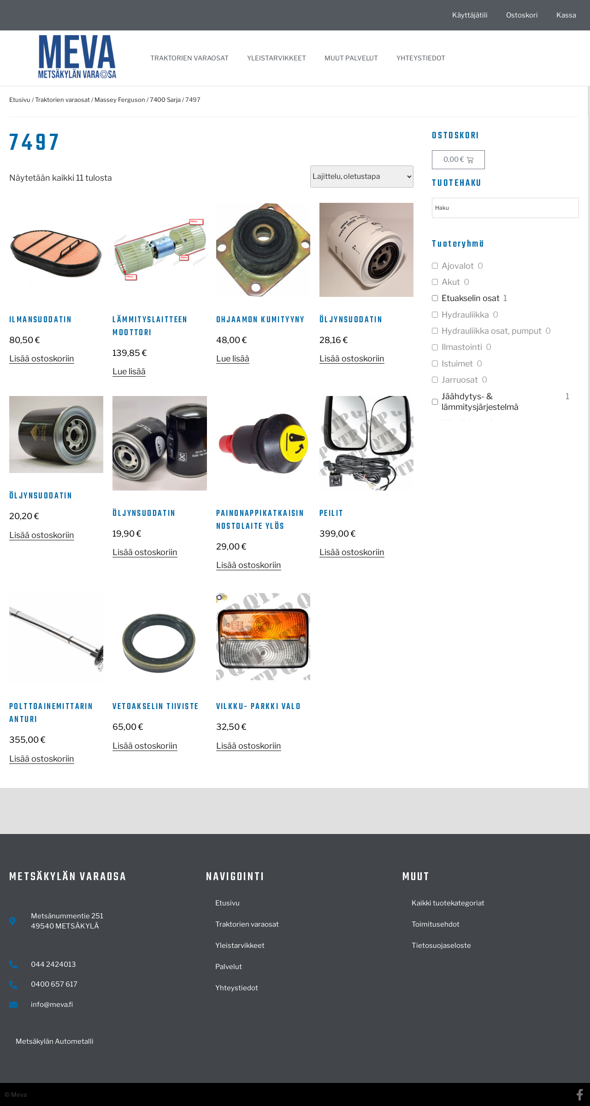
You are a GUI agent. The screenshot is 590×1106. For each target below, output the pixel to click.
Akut (451, 282)
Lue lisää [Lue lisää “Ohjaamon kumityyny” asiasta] (232, 358)
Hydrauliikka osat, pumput (492, 331)
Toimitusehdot (436, 924)
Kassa (566, 15)
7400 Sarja (165, 99)
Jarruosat (460, 379)
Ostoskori (522, 15)
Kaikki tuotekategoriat (448, 903)
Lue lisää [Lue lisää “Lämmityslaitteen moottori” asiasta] (129, 371)
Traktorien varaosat (189, 58)
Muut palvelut (351, 58)
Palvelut (228, 967)
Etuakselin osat (471, 298)
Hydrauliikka (465, 314)
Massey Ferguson (119, 99)
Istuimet (457, 363)
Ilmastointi (462, 347)
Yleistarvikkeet (276, 58)
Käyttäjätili (470, 15)
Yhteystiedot (420, 58)
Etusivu (19, 99)
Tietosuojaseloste (441, 945)
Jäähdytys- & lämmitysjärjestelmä (480, 401)
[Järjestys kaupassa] (361, 177)
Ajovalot (458, 266)
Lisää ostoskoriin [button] (41, 358)
